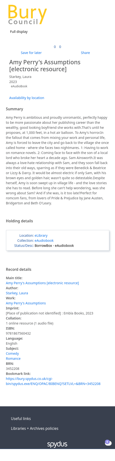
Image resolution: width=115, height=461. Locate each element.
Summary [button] (14, 109)
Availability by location (26, 97)
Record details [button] (18, 269)
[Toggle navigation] (104, 16)
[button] (98, 16)
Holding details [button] (19, 221)
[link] (55, 46)
